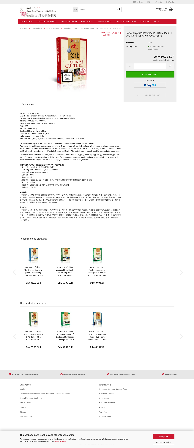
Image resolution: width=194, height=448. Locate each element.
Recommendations (107, 403)
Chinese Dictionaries (46, 22)
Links (102, 407)
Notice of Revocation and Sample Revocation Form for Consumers (45, 394)
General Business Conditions (31, 398)
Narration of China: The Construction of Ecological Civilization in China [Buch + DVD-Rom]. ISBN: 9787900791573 (97, 271)
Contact (23, 407)
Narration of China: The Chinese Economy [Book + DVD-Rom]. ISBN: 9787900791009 (33, 271)
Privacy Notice (60, 441)
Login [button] (158, 2)
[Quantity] (150, 66)
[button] (149, 2)
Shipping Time (131, 46)
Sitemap (23, 412)
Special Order (105, 417)
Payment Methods (106, 394)
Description (28, 104)
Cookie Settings (26, 416)
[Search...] (75, 9)
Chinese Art (145, 22)
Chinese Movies (104, 22)
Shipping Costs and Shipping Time (113, 389)
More (156, 22)
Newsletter (138, 2)
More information (163, 442)
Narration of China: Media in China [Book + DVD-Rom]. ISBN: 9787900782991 (65, 271)
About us (103, 412)
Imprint (22, 389)
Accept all (163, 436)
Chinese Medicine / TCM (125, 22)
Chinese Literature (68, 22)
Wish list (170, 2)
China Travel (87, 22)
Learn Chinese (26, 22)
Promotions (104, 398)
